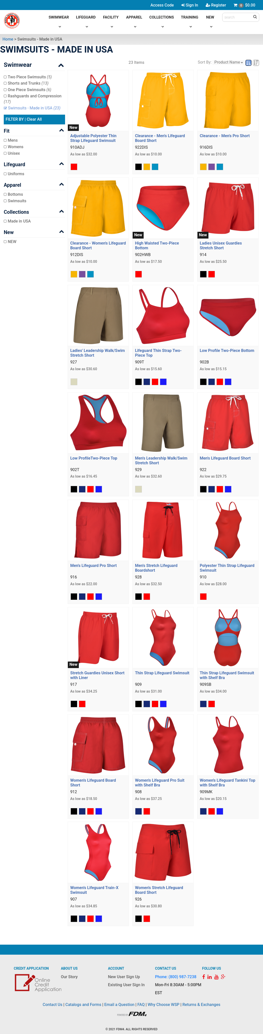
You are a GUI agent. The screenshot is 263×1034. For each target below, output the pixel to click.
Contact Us (53, 1004)
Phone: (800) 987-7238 (175, 976)
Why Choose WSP (163, 1004)
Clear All (34, 119)
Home (8, 39)
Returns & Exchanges (201, 1004)
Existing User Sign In (126, 984)
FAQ (141, 1004)
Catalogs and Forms (83, 1004)
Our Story (69, 976)
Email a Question (119, 1004)
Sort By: (204, 62)
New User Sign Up (124, 976)
